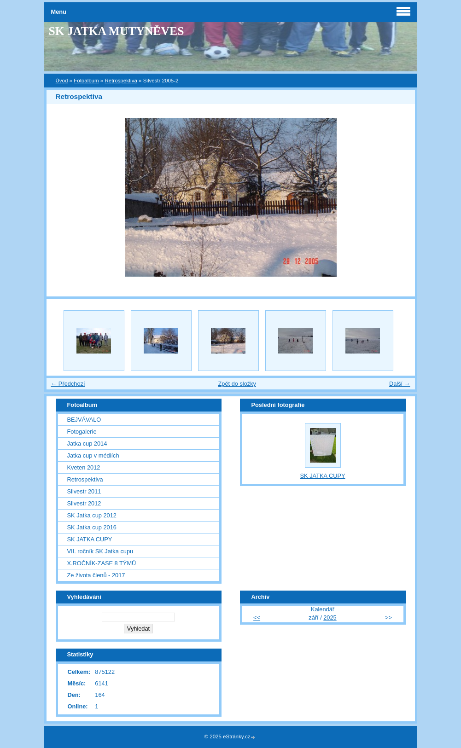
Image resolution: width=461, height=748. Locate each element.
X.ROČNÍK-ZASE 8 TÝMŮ (101, 563)
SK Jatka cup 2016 (92, 527)
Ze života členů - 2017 (96, 575)
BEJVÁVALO (84, 419)
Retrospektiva (121, 80)
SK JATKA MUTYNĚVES (116, 31)
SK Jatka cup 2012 (92, 515)
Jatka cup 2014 (87, 443)
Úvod (62, 80)
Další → (399, 383)
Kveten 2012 (83, 467)
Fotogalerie (82, 431)
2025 (329, 617)
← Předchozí (68, 383)
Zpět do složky (237, 383)
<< (256, 617)
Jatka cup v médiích (93, 455)
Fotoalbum (86, 80)
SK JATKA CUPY (89, 539)
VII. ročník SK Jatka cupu (100, 551)
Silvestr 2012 (84, 503)
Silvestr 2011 (84, 491)
